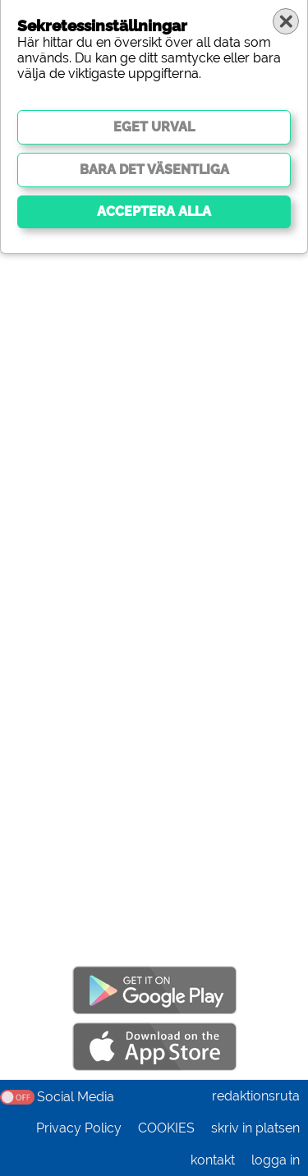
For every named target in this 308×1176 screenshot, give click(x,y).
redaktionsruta (256, 1096)
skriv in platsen (255, 1128)
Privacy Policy (79, 1128)
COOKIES (166, 1128)
